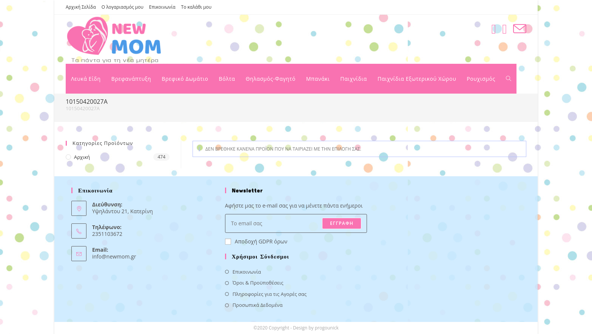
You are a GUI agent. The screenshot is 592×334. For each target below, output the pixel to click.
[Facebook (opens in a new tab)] (493, 29)
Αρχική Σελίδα (81, 7)
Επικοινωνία (162, 7)
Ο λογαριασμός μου (122, 7)
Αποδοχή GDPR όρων (256, 241)
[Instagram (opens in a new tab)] (504, 29)
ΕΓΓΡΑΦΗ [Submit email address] (341, 223)
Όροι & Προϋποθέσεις (258, 282)
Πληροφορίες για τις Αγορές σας (270, 294)
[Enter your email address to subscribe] (296, 223)
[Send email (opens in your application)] (519, 29)
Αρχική (82, 157)
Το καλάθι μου (196, 7)
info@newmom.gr (114, 256)
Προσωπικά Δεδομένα (258, 305)
